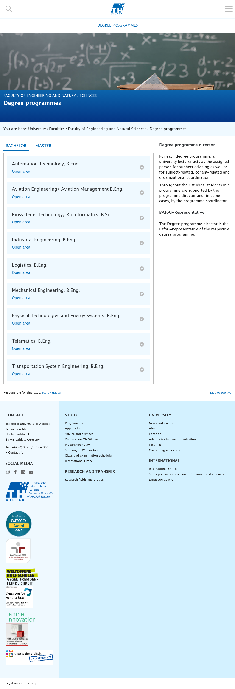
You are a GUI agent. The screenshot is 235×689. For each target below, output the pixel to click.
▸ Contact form (16, 452)
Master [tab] (43, 146)
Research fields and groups (84, 479)
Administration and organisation (172, 439)
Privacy (32, 683)
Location (155, 434)
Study (71, 415)
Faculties (155, 444)
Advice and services (79, 434)
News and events (161, 423)
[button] (9, 9)
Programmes (74, 423)
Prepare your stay (77, 444)
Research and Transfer (90, 471)
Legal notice (14, 683)
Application (73, 428)
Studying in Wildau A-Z (81, 450)
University (160, 415)
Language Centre (161, 479)
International (164, 461)
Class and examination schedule (88, 455)
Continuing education (164, 450)
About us (155, 428)
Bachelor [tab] (16, 146)
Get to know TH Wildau (81, 439)
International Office (79, 461)
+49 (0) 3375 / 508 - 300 (29, 447)
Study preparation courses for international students (186, 474)
